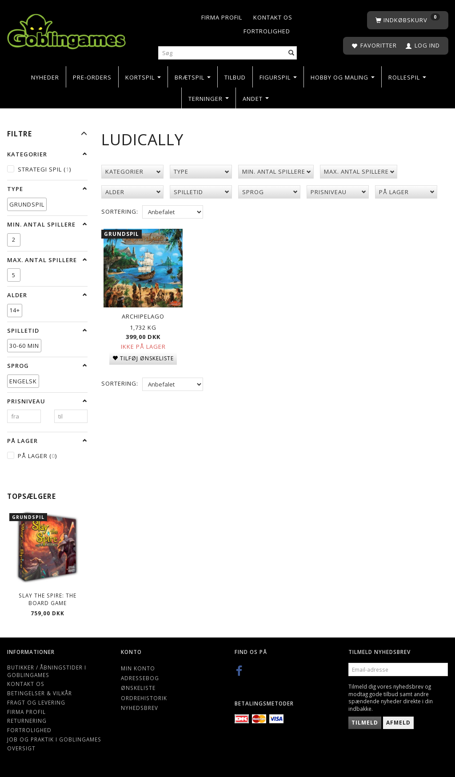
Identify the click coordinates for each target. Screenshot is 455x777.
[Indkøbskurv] (407, 20)
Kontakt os (272, 17)
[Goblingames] (66, 29)
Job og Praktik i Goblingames (54, 739)
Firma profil (221, 17)
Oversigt (21, 748)
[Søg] (291, 53)
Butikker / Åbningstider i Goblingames (46, 671)
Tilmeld (364, 722)
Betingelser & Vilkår (39, 693)
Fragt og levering (36, 702)
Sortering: (119, 211)
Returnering (27, 720)
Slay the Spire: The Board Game (47, 599)
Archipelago (143, 315)
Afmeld (398, 722)
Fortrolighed (266, 31)
